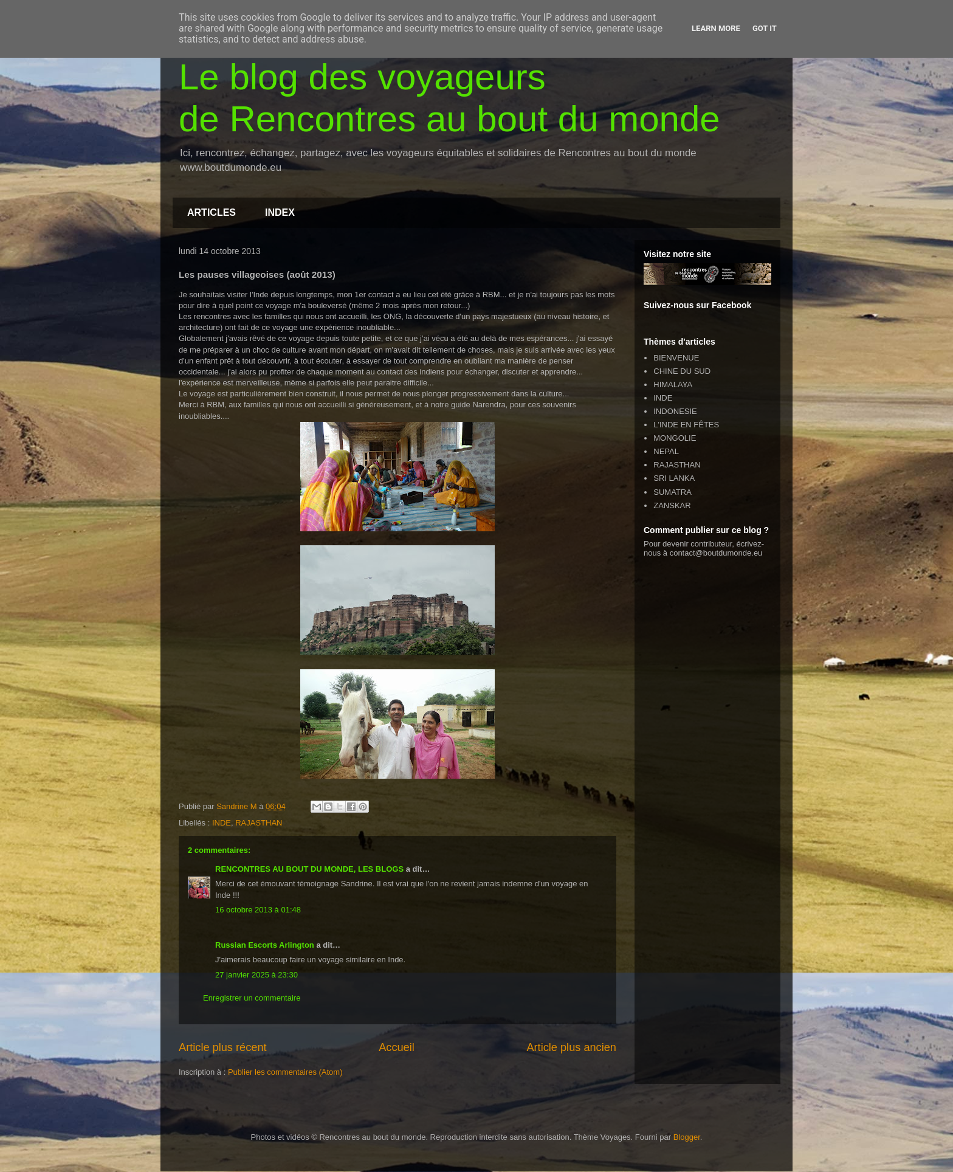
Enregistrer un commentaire (251, 997)
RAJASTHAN (258, 822)
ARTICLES (211, 212)
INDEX (280, 212)
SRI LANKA (674, 478)
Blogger (686, 1137)
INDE (221, 822)
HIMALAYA (672, 384)
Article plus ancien (571, 1047)
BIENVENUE (676, 357)
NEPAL (666, 451)
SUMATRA (672, 492)
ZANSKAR (671, 505)
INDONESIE (675, 411)
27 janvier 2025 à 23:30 (256, 974)
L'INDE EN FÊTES (686, 424)
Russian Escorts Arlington (264, 945)
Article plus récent (223, 1047)
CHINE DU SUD (681, 371)
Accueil (397, 1047)
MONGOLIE (674, 438)
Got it (764, 28)
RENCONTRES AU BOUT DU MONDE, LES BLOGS (309, 869)
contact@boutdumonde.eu (716, 552)
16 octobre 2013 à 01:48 (258, 909)
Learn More (716, 28)
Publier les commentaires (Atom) (285, 1072)
